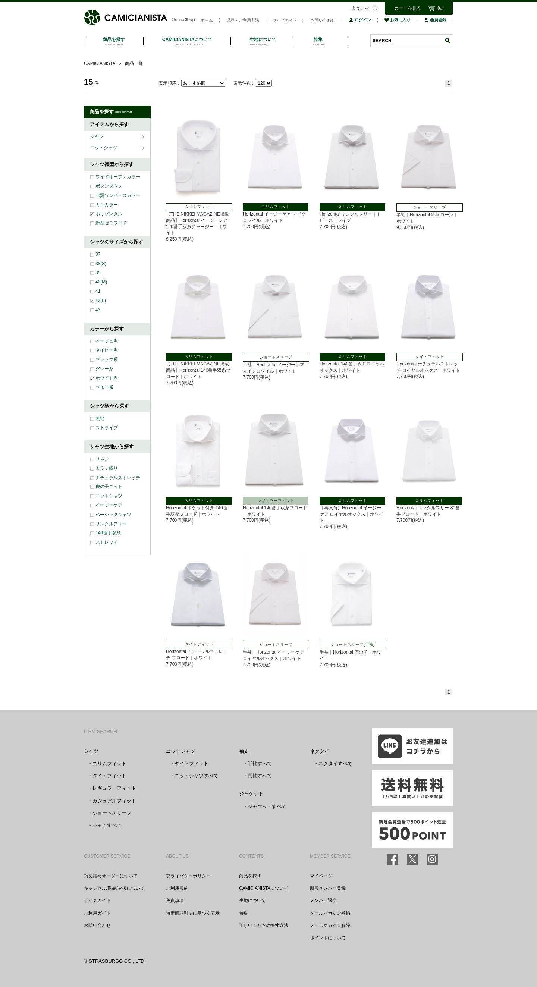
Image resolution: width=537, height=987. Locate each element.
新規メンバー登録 (328, 888)
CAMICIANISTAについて (263, 888)
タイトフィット (109, 776)
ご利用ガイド (97, 913)
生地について (252, 900)
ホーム (207, 20)
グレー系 (104, 368)
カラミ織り (106, 468)
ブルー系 (104, 387)
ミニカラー (106, 204)
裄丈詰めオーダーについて (111, 875)
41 (97, 291)
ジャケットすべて (267, 806)
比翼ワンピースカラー (117, 195)
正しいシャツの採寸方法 (263, 925)
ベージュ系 (106, 341)
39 (97, 273)
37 (97, 254)
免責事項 (175, 900)
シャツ (97, 136)
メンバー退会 (323, 900)
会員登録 (435, 20)
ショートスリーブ (111, 813)
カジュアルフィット (114, 801)
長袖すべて (260, 776)
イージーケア (108, 505)
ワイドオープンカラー (117, 176)
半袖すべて (260, 763)
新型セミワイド (111, 223)
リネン (102, 459)
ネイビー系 (106, 350)
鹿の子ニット (108, 486)
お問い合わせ (323, 20)
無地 (99, 418)
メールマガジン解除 (330, 925)
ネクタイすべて (335, 763)
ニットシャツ (104, 147)
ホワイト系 (106, 378)
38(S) (100, 263)
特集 (243, 913)
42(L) (100, 300)
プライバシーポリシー (188, 875)
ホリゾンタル (108, 213)
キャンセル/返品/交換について (114, 888)
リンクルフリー (111, 523)
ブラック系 (106, 359)
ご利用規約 (177, 888)
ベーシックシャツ (113, 514)
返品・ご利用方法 (242, 20)
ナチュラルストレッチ (117, 477)
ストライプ (106, 427)
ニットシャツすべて (196, 776)
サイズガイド (285, 20)
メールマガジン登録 (330, 913)
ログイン (360, 20)
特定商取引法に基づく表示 (193, 913)
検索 (447, 40)
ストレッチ (106, 542)
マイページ (321, 875)
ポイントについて (328, 937)
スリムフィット (109, 763)
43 (97, 309)
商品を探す (250, 875)
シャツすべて (107, 825)
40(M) (101, 282)
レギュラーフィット (114, 788)
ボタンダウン (108, 186)
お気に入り (397, 20)
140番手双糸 (108, 532)
